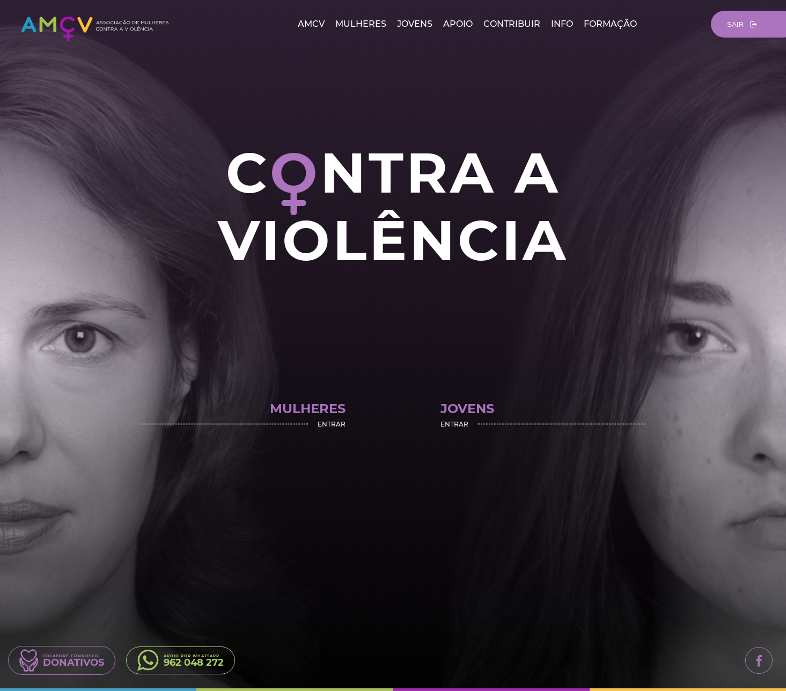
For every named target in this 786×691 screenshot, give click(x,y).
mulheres (360, 24)
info (562, 24)
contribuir (511, 24)
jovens (414, 24)
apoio (458, 24)
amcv (311, 24)
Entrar (332, 424)
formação (610, 24)
